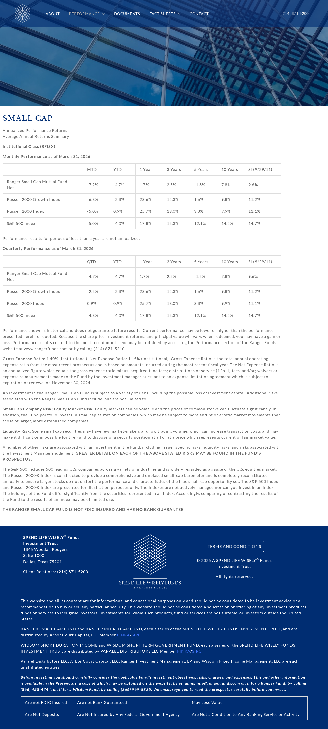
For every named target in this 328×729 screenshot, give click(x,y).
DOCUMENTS (123, 13)
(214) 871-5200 (72, 571)
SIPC (136, 634)
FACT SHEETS (159, 13)
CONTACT (192, 13)
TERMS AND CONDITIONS (234, 546)
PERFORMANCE (84, 13)
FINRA (123, 634)
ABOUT (52, 13)
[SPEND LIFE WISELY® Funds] (22, 13)
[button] (100, 13)
